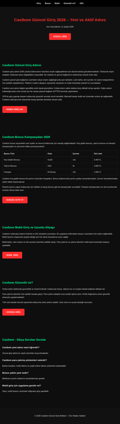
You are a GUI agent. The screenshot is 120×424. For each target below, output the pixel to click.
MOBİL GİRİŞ (12, 255)
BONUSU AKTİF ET (14, 200)
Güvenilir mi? (70, 3)
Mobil (57, 3)
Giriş (39, 3)
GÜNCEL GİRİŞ (60, 37)
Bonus (48, 3)
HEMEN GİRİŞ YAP (14, 109)
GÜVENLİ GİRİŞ (13, 312)
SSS (81, 3)
